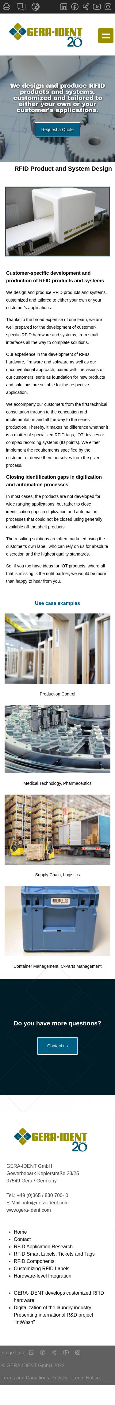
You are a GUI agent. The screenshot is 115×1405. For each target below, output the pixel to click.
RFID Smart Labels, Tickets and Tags (54, 1254)
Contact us (57, 1045)
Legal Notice (86, 1377)
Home (20, 1232)
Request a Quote (57, 133)
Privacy (59, 1377)
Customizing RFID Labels (41, 1268)
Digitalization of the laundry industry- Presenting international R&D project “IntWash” (53, 1315)
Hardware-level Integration (42, 1275)
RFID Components (34, 1261)
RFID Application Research (43, 1246)
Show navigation (105, 35)
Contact (22, 1239)
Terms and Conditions (25, 1377)
